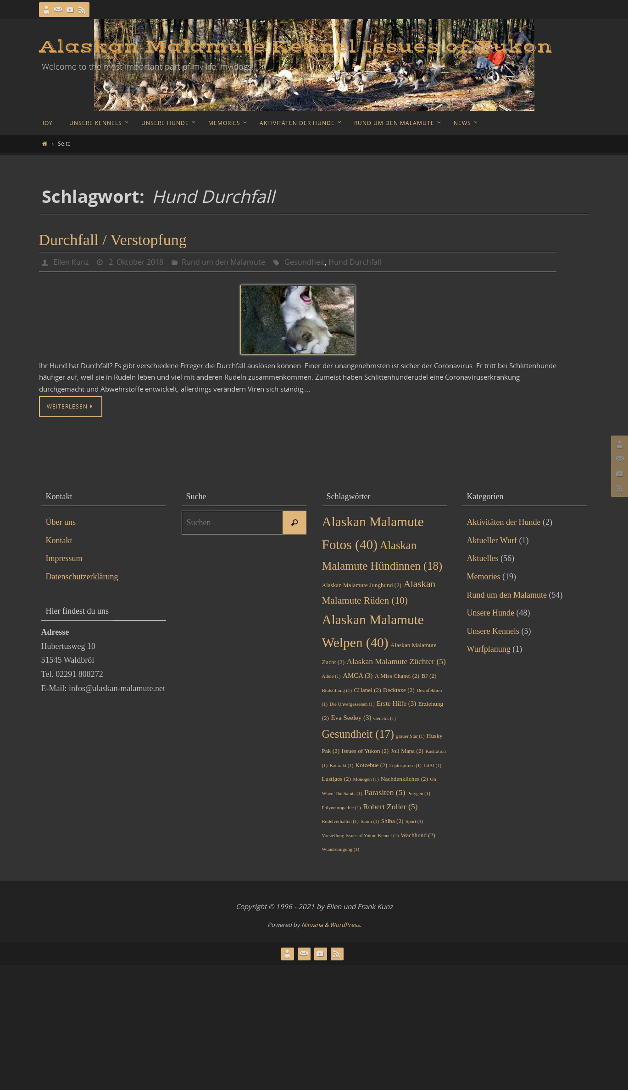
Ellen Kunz (71, 262)
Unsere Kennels (493, 631)
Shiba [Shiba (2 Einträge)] (392, 821)
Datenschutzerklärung (82, 576)
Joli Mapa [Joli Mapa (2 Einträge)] (407, 750)
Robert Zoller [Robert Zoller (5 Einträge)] (390, 806)
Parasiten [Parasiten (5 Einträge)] (384, 792)
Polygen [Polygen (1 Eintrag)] (418, 793)
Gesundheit (304, 262)
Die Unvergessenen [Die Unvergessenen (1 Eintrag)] (351, 704)
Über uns (61, 522)
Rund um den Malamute (223, 262)
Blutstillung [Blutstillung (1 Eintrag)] (337, 690)
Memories (483, 576)
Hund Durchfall (354, 262)
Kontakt (59, 540)
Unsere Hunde (490, 612)
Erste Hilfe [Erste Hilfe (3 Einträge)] (396, 703)
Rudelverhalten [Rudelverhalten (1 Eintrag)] (340, 821)
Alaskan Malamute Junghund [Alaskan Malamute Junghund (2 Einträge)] (362, 585)
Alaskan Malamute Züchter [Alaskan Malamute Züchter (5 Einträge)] (396, 661)
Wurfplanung (489, 649)
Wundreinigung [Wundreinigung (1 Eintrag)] (341, 849)
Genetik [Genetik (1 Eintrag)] (384, 718)
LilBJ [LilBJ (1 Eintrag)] (432, 765)
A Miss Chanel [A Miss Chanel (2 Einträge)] (397, 675)
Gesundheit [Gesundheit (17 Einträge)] (358, 734)
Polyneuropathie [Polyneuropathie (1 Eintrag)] (341, 807)
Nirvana (312, 925)
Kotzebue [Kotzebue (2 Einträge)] (371, 765)
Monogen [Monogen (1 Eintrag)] (366, 779)
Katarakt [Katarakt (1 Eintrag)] (341, 765)
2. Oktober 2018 (136, 262)
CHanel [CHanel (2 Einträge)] (367, 690)
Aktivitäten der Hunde (504, 522)
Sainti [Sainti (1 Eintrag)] (370, 821)
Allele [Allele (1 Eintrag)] (331, 676)
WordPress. (345, 925)
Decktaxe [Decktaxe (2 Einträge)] (399, 690)
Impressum (64, 558)
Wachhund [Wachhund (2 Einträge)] (418, 835)
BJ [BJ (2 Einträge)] (429, 675)
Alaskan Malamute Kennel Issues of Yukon (296, 47)
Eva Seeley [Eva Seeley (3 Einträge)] (351, 717)
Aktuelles (483, 558)
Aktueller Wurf (492, 540)
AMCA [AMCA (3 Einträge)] (357, 675)
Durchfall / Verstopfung (113, 239)
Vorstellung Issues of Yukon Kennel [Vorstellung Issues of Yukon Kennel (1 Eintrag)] (360, 835)
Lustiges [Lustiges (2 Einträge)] (336, 778)
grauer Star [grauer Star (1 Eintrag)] (410, 736)
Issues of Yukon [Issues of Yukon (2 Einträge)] (365, 750)
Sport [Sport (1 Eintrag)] (414, 821)
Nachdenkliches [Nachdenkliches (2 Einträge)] (404, 778)
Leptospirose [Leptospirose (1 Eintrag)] (405, 765)
